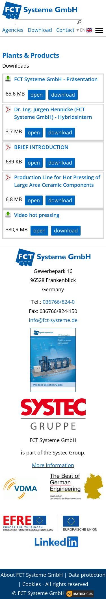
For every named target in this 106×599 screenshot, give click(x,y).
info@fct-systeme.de (53, 320)
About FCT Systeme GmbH (32, 574)
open (37, 94)
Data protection (86, 574)
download (63, 94)
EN (86, 30)
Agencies (12, 29)
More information (53, 465)
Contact (65, 29)
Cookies (31, 584)
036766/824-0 (59, 301)
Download (40, 29)
